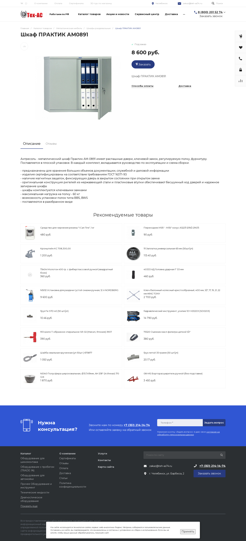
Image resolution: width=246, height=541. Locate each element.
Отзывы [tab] (51, 143)
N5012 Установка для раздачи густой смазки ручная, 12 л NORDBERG (79, 290)
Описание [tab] (31, 144)
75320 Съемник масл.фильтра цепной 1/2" (167, 331)
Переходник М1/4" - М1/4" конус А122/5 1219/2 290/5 (171, 227)
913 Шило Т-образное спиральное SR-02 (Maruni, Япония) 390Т (76, 331)
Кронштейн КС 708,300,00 (55, 248)
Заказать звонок (211, 16)
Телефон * (167, 422)
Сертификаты (76, 3)
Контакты (104, 460)
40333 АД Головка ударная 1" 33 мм (164, 269)
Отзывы (64, 463)
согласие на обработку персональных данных (188, 433)
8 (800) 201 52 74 (210, 12)
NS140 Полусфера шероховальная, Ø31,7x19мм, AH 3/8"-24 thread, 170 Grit (79, 375)
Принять (188, 531)
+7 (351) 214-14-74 (212, 466)
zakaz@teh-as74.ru (192, 3)
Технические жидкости (34, 492)
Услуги (102, 453)
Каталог (25, 453)
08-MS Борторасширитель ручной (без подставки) (173, 373)
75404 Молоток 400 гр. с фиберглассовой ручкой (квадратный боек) (76, 271)
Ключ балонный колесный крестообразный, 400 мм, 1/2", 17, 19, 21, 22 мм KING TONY (182, 292)
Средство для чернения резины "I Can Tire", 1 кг (67, 227)
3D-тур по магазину (101, 3)
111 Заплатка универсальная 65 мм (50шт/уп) (168, 248)
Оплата (58, 3)
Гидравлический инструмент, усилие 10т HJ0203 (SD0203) (177, 311)
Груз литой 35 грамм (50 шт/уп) (161, 352)
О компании (40, 3)
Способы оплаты (142, 86)
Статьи (63, 478)
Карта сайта (106, 466)
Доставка (185, 86)
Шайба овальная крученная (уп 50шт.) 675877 (66, 352)
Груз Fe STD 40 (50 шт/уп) (54, 311)
